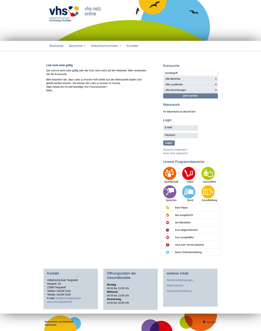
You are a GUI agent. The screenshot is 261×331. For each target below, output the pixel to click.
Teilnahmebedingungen (180, 280)
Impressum (50, 325)
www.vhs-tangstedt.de (59, 301)
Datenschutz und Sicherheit (59, 321)
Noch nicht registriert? (175, 153)
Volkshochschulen (106, 46)
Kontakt (132, 46)
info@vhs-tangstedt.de (68, 298)
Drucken (209, 322)
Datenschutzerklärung (179, 291)
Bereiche (77, 46)
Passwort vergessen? (175, 149)
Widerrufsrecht (175, 285)
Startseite (56, 46)
